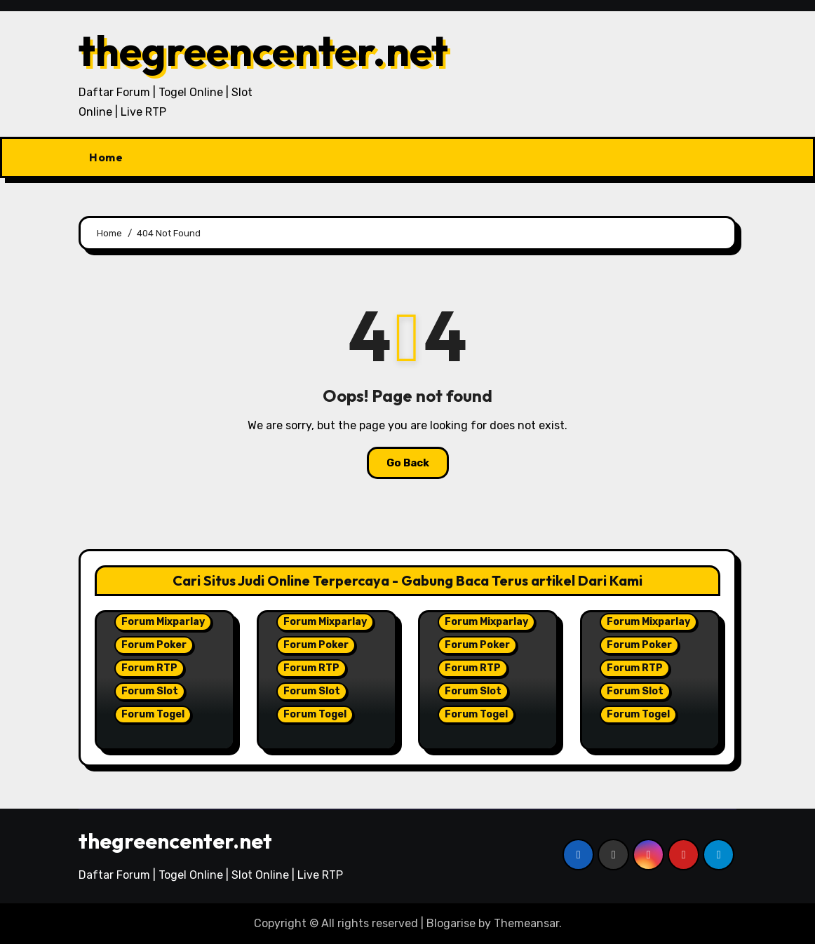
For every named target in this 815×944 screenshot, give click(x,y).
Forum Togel (152, 714)
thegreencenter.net (263, 50)
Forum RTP (149, 668)
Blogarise (451, 923)
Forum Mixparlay (163, 622)
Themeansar (526, 923)
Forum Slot (149, 691)
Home (106, 157)
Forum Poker (154, 645)
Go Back (407, 463)
